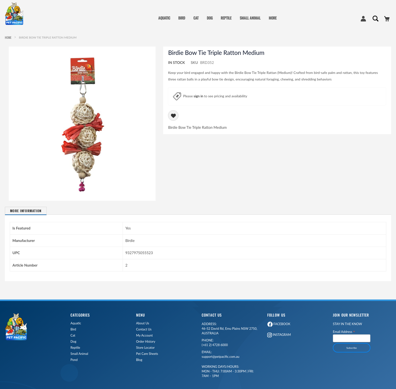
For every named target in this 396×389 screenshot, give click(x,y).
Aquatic (75, 323)
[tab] (26, 213)
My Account (144, 335)
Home (8, 37)
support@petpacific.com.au (220, 354)
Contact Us (143, 329)
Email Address (344, 331)
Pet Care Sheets (147, 353)
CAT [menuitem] (195, 17)
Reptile (75, 347)
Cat (72, 335)
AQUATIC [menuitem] (164, 17)
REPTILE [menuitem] (226, 17)
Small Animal (79, 353)
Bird (73, 329)
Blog (139, 359)
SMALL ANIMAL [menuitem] (250, 17)
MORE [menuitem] (273, 17)
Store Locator (145, 347)
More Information (25, 210)
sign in (198, 96)
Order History (145, 341)
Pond (74, 359)
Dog (73, 341)
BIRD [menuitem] (181, 17)
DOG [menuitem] (210, 17)
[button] (82, 50)
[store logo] (16, 13)
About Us (142, 323)
